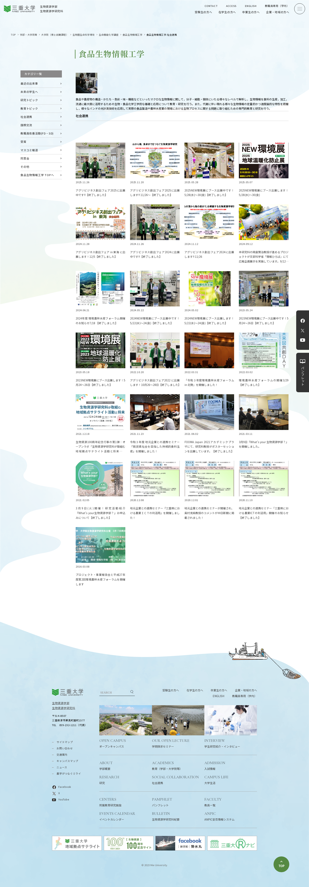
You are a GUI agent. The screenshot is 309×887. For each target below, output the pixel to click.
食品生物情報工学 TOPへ (37, 175)
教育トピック (29, 108)
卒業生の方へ (251, 12)
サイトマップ (65, 742)
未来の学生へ (29, 92)
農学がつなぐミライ (69, 773)
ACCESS (231, 6)
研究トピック (29, 100)
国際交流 (26, 125)
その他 (24, 167)
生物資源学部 (60, 703)
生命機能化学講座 (109, 34)
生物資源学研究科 (63, 708)
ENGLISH (251, 6)
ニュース (62, 767)
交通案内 (62, 754)
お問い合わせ (65, 748)
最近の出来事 (29, 83)
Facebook (303, 320)
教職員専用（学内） (277, 6)
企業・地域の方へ (277, 12)
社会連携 (26, 117)
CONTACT (211, 6)
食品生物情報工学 (132, 34)
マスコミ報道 (29, 150)
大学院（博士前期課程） (55, 34)
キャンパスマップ (67, 761)
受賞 (23, 142)
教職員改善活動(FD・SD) (37, 133)
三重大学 (67, 692)
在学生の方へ (227, 12)
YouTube (302, 340)
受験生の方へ (203, 12)
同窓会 (24, 158)
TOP (13, 34)
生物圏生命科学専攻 (84, 34)
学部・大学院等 (28, 34)
